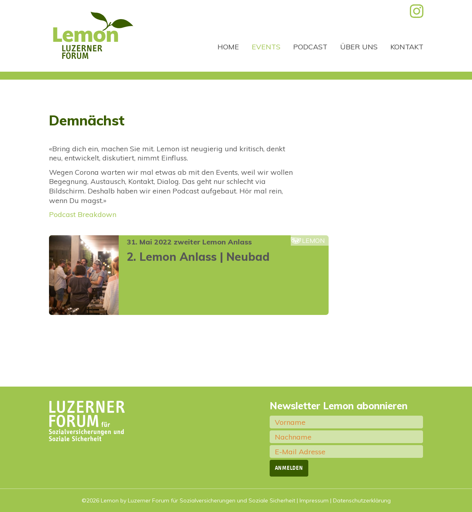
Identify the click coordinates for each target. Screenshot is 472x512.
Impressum (314, 500)
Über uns (359, 46)
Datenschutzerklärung (362, 500)
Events (266, 46)
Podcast (310, 46)
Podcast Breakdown (82, 214)
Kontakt (406, 46)
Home (228, 46)
